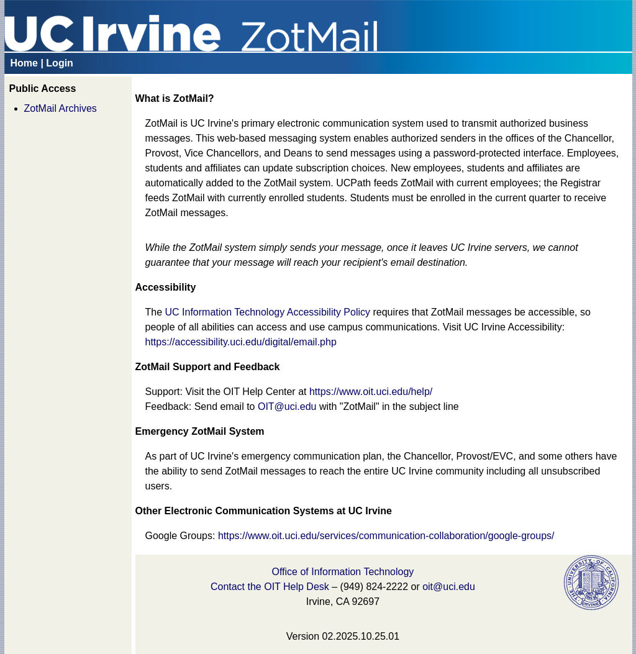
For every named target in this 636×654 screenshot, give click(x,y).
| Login (56, 63)
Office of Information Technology (342, 571)
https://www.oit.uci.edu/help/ (370, 391)
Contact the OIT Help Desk (270, 586)
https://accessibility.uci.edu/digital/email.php (241, 342)
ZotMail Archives (60, 108)
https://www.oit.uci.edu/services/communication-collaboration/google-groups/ (386, 535)
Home (24, 63)
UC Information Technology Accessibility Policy (268, 312)
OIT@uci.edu (287, 406)
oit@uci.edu (448, 586)
